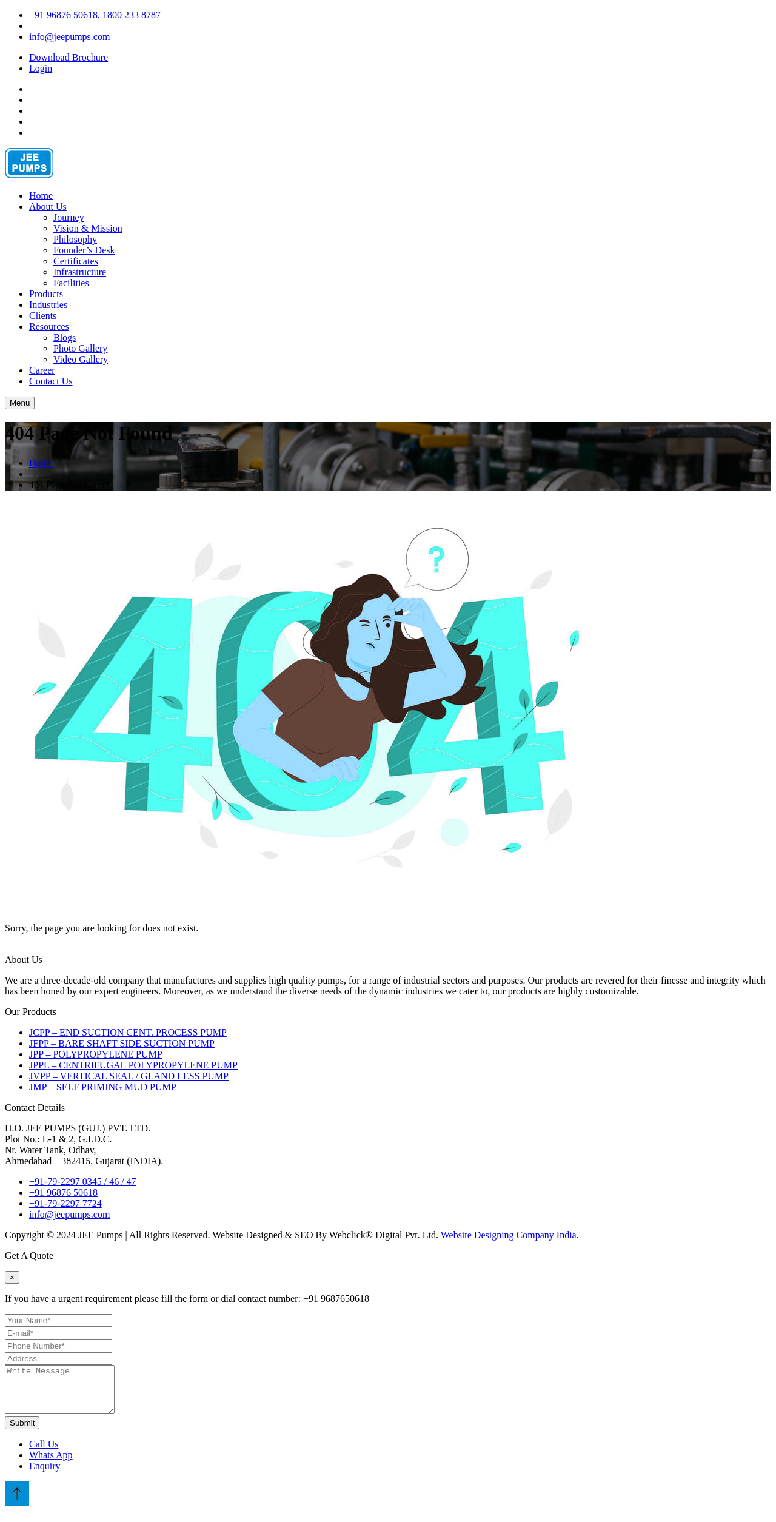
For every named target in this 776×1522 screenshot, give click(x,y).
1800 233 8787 (131, 15)
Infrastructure (79, 272)
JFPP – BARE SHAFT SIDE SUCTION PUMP (122, 1043)
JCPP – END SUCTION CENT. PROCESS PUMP (128, 1032)
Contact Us (51, 381)
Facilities (71, 283)
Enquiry (45, 1475)
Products (46, 294)
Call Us (43, 1453)
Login (40, 68)
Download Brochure (68, 57)
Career (42, 370)
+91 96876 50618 (63, 1192)
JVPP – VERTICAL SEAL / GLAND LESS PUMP (129, 1076)
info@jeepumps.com (69, 37)
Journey (68, 217)
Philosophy (75, 239)
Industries (48, 305)
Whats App (51, 1464)
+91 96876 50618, (64, 15)
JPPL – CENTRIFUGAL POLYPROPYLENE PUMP (133, 1065)
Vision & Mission (87, 228)
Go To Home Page (59, 949)
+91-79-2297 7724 (65, 1203)
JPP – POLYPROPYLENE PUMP (95, 1054)
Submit (22, 1432)
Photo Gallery (80, 348)
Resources (49, 326)
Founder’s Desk (84, 250)
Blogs (64, 337)
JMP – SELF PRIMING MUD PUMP (102, 1087)
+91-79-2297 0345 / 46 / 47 (82, 1181)
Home (41, 195)
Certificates (75, 261)
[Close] (12, 1277)
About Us (48, 206)
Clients (42, 315)
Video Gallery (80, 359)
